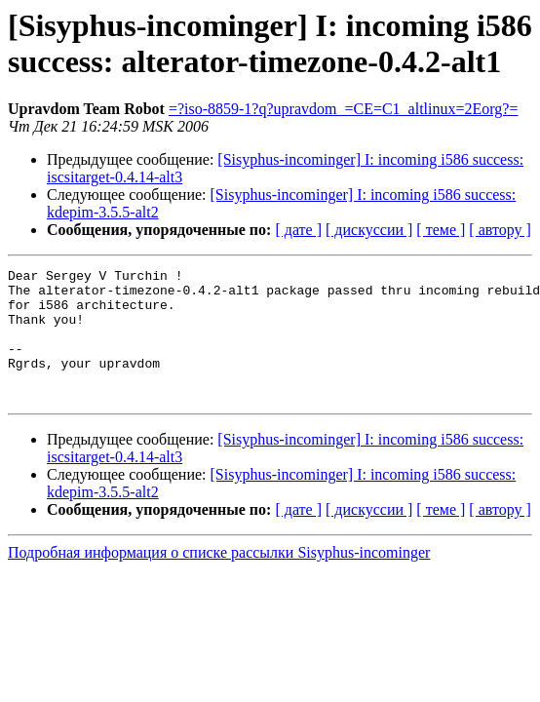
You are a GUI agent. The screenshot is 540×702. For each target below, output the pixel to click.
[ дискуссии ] (369, 229)
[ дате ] (298, 229)
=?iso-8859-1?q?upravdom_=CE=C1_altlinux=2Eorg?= (344, 108)
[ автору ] (499, 229)
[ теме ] (440, 229)
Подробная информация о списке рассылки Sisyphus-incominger (219, 578)
